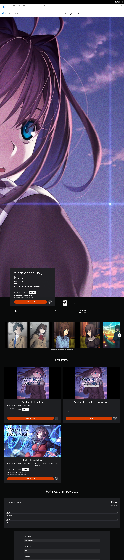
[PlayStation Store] (11, 11)
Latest (42, 12)
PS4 (19, 5)
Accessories (32, 5)
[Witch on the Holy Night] (28, 333)
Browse (80, 12)
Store (45, 5)
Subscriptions (70, 12)
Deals (60, 12)
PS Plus (25, 5)
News (40, 5)
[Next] (119, 333)
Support (52, 5)
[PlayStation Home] (3, 6)
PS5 (14, 5)
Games (8, 5)
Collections (51, 12)
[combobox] (62, 539)
